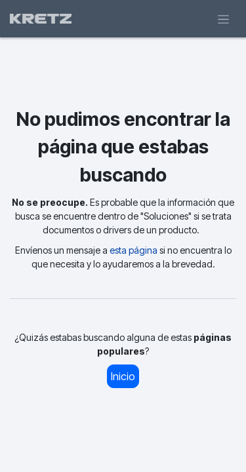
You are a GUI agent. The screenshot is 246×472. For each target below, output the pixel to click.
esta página (133, 250)
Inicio (123, 376)
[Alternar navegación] (223, 18)
